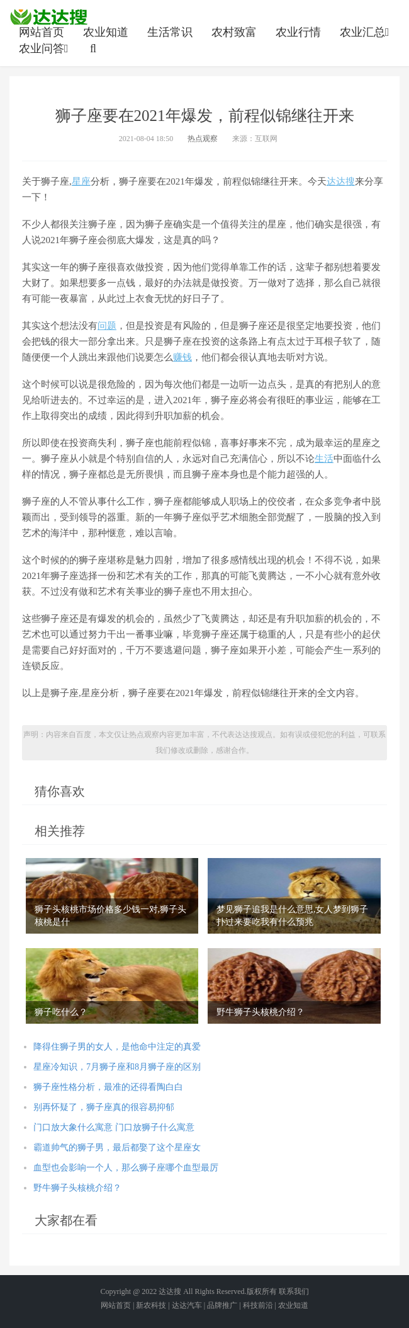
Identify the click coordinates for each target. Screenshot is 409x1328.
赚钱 (182, 357)
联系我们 (294, 1291)
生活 (324, 459)
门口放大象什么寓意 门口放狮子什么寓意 (113, 1127)
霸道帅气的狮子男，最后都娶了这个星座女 (117, 1147)
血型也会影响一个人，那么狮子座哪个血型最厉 (125, 1167)
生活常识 (170, 32)
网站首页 (41, 32)
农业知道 (105, 32)
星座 (81, 181)
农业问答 (45, 48)
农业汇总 (366, 32)
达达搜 (341, 181)
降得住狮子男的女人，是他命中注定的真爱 (117, 1046)
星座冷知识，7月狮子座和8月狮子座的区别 (117, 1067)
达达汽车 (187, 1305)
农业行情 (298, 32)
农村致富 (234, 32)
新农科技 (151, 1305)
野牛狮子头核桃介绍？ (77, 1188)
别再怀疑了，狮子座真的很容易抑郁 (103, 1107)
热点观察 (203, 138)
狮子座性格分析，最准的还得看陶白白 (108, 1087)
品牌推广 (222, 1305)
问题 (107, 326)
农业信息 (48, 17)
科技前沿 (258, 1305)
